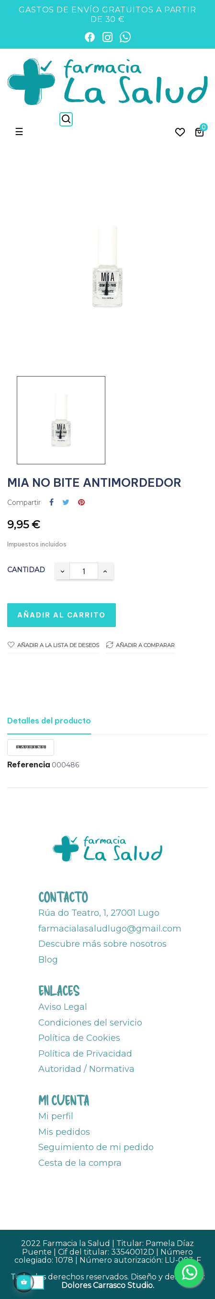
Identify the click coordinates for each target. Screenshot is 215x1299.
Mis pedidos (64, 1132)
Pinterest (81, 502)
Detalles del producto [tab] (49, 720)
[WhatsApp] (125, 37)
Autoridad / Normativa (86, 1069)
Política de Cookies (79, 1038)
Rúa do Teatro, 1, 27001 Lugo (98, 913)
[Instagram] (107, 37)
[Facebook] (90, 37)
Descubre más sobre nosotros (102, 944)
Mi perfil (55, 1116)
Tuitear (65, 502)
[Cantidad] (83, 571)
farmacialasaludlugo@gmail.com (109, 928)
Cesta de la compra (80, 1163)
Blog (48, 959)
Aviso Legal (62, 1007)
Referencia (28, 765)
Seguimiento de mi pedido (96, 1147)
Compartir (51, 502)
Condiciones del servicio (90, 1022)
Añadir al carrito (61, 615)
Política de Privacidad (85, 1053)
